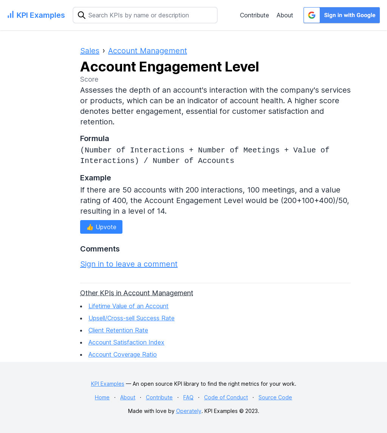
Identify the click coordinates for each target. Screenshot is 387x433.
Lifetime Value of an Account (128, 306)
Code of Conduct (226, 397)
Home (102, 397)
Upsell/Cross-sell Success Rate (131, 318)
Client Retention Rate (118, 330)
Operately (188, 411)
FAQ (188, 397)
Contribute (254, 15)
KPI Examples (107, 383)
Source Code (275, 397)
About (285, 15)
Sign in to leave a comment (129, 263)
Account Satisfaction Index (126, 342)
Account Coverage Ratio (122, 354)
